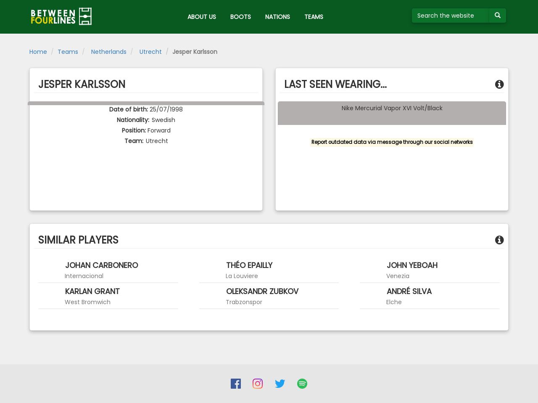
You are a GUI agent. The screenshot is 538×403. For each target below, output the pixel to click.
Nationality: (133, 120)
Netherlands (108, 52)
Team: (133, 141)
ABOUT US (201, 17)
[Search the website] (451, 15)
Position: (134, 130)
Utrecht (150, 52)
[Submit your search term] (497, 15)
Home (38, 52)
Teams (68, 52)
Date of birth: (128, 109)
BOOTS (240, 17)
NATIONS (277, 17)
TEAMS (313, 17)
